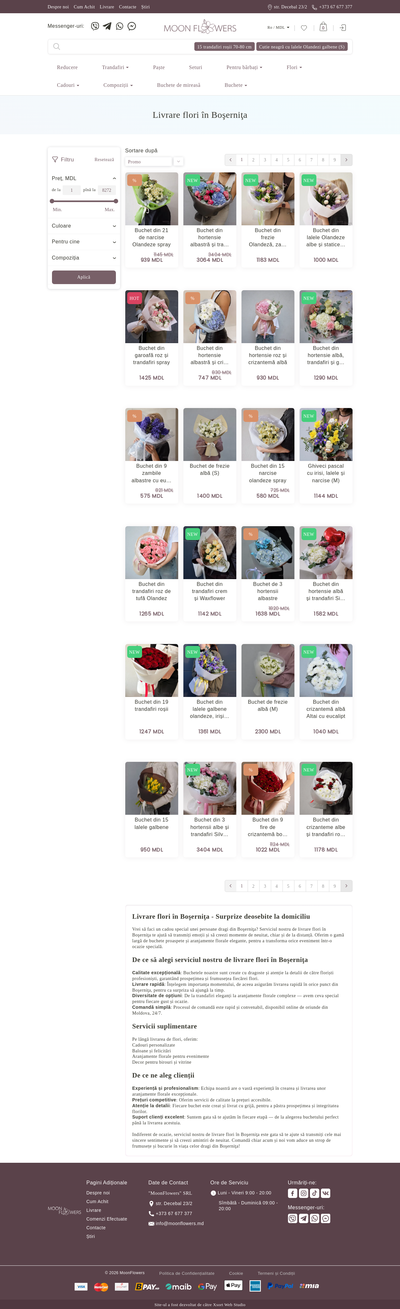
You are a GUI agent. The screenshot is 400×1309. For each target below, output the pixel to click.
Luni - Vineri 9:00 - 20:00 (241, 1193)
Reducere (67, 67)
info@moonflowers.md (176, 1224)
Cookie (236, 1273)
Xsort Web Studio (229, 1304)
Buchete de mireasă (178, 85)
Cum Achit (84, 7)
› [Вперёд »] (346, 160)
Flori (292, 67)
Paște (159, 67)
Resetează (104, 159)
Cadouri (66, 85)
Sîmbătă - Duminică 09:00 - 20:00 (248, 1205)
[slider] (52, 201)
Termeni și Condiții (276, 1273)
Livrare (107, 7)
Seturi (195, 67)
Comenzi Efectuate (107, 1219)
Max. (110, 209)
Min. (57, 209)
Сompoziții (116, 85)
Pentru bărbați (242, 67)
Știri (145, 7)
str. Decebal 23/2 (287, 7)
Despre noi (58, 7)
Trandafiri (113, 67)
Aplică (83, 277)
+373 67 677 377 (332, 7)
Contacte (128, 7)
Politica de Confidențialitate (186, 1273)
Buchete (234, 85)
